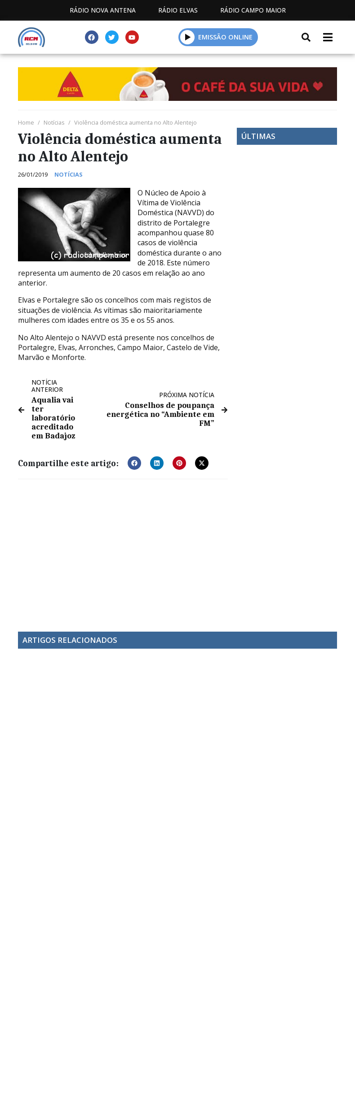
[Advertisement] (123, 549)
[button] (187, 37)
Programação (192, 1047)
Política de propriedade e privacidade (177, 1057)
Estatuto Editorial (107, 1047)
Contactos (262, 1047)
